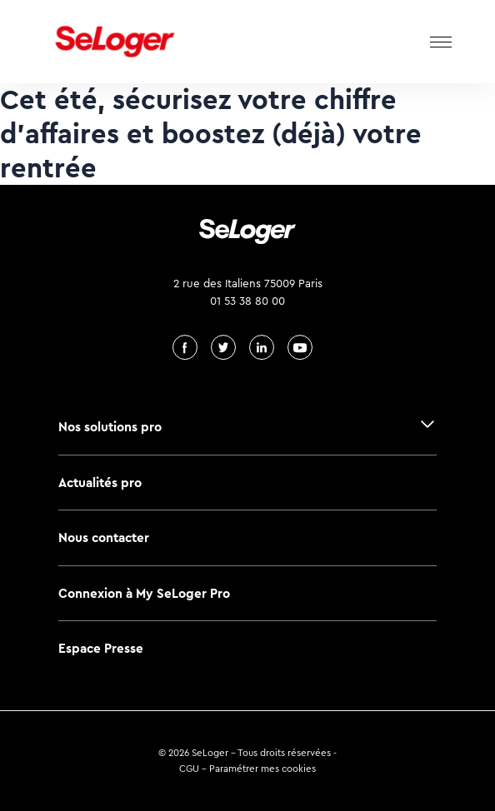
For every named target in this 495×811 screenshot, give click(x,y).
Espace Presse (100, 648)
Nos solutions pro (110, 426)
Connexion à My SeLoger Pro (144, 593)
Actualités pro (100, 482)
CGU (189, 768)
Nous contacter (103, 537)
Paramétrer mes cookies (262, 768)
